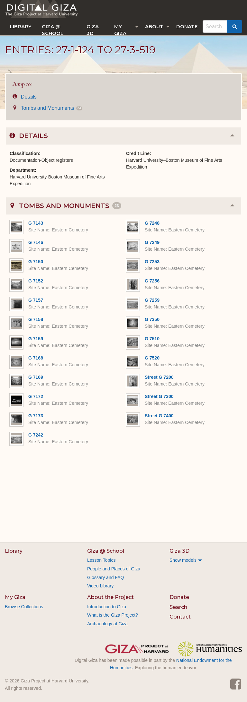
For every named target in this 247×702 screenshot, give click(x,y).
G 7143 (35, 223)
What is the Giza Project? (112, 615)
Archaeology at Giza (107, 623)
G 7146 (35, 242)
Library (21, 26)
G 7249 (152, 242)
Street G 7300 (159, 396)
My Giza (120, 29)
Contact (180, 617)
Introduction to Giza (106, 606)
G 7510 (152, 338)
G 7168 (35, 357)
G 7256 (152, 280)
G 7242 (35, 435)
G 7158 (35, 319)
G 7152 (35, 280)
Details (24, 97)
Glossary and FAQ (105, 577)
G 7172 (35, 396)
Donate (186, 26)
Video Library (100, 585)
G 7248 (152, 223)
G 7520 (152, 357)
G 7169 (35, 377)
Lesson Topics (101, 560)
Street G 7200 (159, 377)
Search (178, 607)
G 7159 (35, 338)
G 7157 (35, 300)
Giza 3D (93, 29)
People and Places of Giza (113, 568)
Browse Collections (24, 606)
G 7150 (35, 261)
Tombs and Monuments (47, 108)
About (154, 26)
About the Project (110, 597)
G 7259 (152, 300)
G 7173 (35, 415)
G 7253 (152, 261)
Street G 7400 (159, 415)
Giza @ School (52, 29)
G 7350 (152, 319)
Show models (183, 560)
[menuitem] (21, 26)
